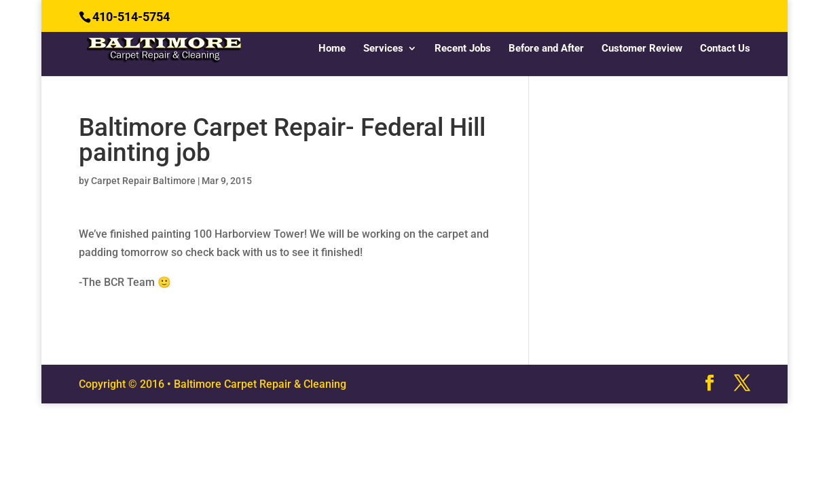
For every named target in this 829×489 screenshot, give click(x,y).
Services (383, 48)
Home (332, 48)
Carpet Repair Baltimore (143, 180)
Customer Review (642, 48)
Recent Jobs (463, 48)
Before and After (546, 48)
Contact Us (725, 48)
